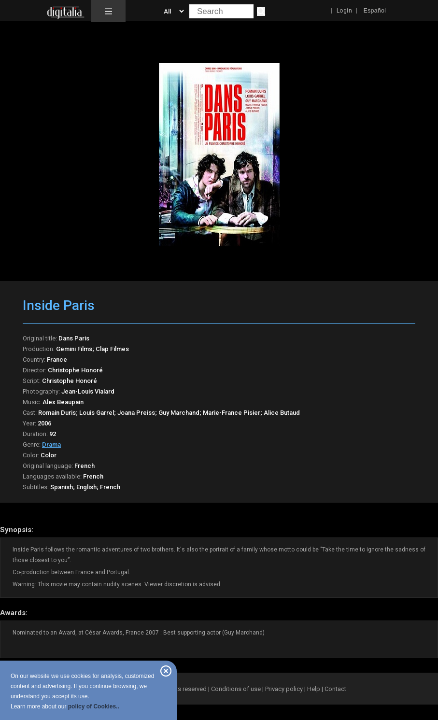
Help (313, 688)
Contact (335, 688)
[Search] (261, 11)
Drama (51, 444)
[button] (108, 11)
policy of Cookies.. (93, 706)
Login (345, 10)
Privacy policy (284, 688)
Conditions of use (236, 688)
